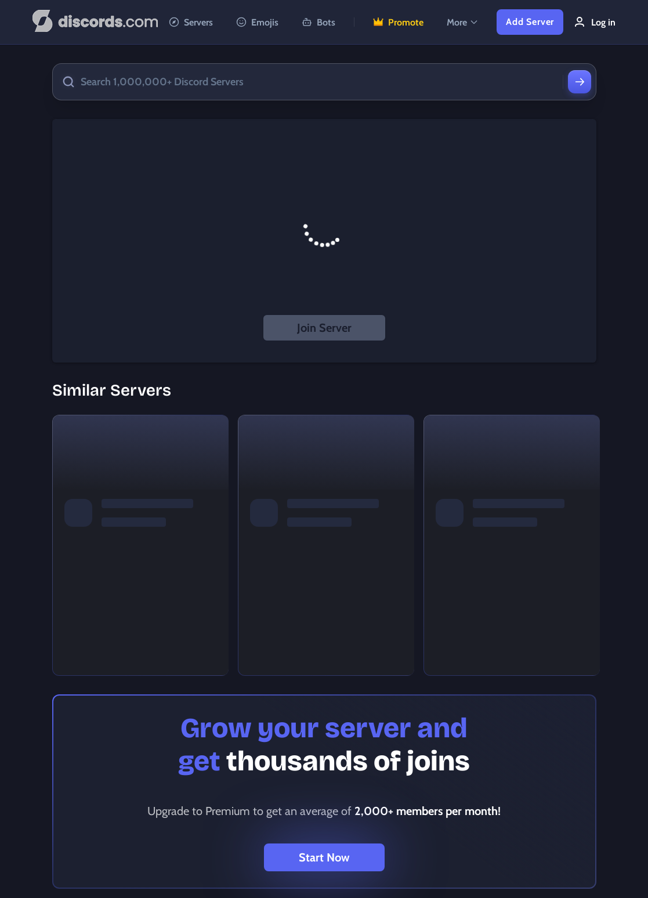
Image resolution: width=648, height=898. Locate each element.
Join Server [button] (324, 328)
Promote (398, 22)
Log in (594, 22)
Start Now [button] (324, 857)
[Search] (579, 81)
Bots (318, 22)
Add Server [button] (530, 21)
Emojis (257, 22)
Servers (191, 22)
